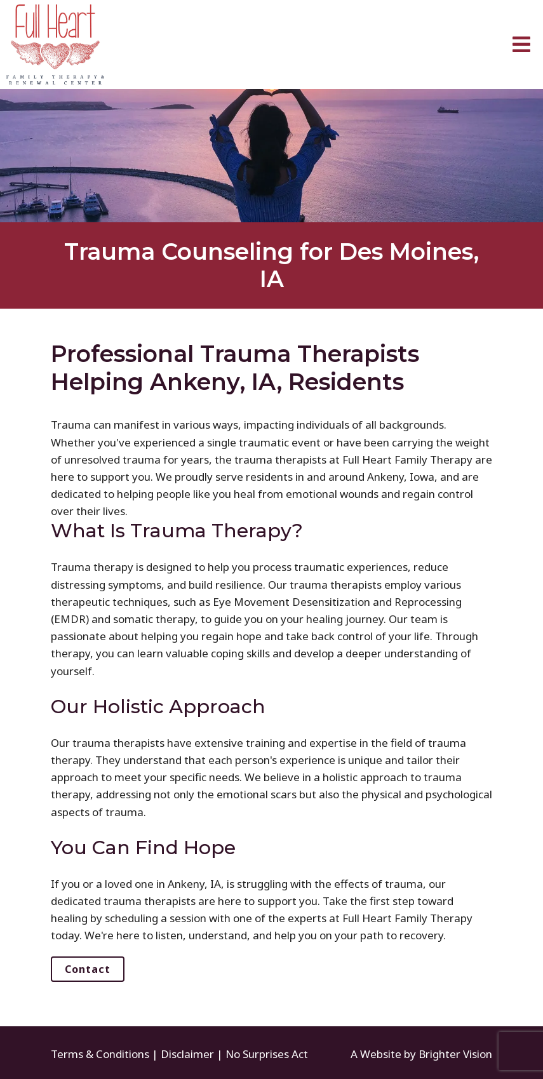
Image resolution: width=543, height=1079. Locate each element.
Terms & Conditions (100, 1054)
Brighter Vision (455, 1054)
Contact (88, 969)
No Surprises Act (266, 1054)
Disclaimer (187, 1054)
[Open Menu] (521, 44)
